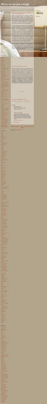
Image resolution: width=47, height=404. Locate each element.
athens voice (3, 328)
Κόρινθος (2, 97)
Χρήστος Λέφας (3, 318)
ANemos (2, 141)
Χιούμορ (2, 51)
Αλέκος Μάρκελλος (4, 368)
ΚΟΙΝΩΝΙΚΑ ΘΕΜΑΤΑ (4, 253)
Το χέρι (2, 313)
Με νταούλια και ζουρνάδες (3, 258)
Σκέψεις (2, 298)
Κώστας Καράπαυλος (4, 98)
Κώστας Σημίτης (3, 384)
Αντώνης (2, 207)
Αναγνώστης (3, 71)
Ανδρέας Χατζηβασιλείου (5, 206)
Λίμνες (2, 101)
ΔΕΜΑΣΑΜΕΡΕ (3, 230)
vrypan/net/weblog (4, 195)
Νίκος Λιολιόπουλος (4, 266)
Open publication (14, 66)
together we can (3, 365)
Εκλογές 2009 (3, 25)
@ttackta (2, 136)
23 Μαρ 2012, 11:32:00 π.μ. (18, 120)
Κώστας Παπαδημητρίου (4, 100)
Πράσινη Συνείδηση (4, 290)
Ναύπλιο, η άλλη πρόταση (5, 108)
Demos (2, 334)
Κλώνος (2, 33)
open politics (3, 353)
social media (3, 52)
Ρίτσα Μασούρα (3, 398)
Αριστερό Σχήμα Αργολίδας (3, 77)
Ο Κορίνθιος (3, 111)
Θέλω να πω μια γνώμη (15, 4)
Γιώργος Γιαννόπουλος (4, 226)
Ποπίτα (2, 289)
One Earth (2, 352)
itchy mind (2, 61)
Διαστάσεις (2, 379)
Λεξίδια (2, 254)
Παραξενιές (2, 277)
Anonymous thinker (4, 143)
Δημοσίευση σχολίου (16, 122)
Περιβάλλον (3, 43)
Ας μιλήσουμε (3, 211)
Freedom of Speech (4, 159)
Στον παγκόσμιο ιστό (4, 47)
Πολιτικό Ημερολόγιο (4, 395)
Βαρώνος (2, 216)
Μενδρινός (2, 259)
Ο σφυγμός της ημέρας (4, 270)
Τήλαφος (2, 304)
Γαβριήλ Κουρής (3, 220)
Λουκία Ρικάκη (3, 385)
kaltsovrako (2, 165)
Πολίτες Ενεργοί (3, 280)
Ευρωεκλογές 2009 (4, 27)
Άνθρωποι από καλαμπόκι (5, 202)
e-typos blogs (3, 337)
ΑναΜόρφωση (3, 369)
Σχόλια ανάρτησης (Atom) (19, 129)
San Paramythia (3, 181)
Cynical (2, 147)
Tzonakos (2, 191)
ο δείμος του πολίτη (17, 112)
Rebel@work (3, 176)
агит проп (2, 321)
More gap (25, 66)
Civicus (2, 331)
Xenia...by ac (3, 199)
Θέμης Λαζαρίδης (3, 247)
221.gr (2, 132)
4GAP (25, 101)
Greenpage (2, 345)
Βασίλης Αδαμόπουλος (4, 375)
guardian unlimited (4, 346)
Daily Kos (2, 333)
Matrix (2, 169)
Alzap (2, 140)
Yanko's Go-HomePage (4, 68)
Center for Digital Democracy (3, 330)
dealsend (2, 148)
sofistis (2, 185)
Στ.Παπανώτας (3, 299)
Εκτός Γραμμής (3, 237)
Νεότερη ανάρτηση (15, 126)
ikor (1, 163)
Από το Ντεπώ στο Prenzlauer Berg (4, 209)
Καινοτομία (2, 32)
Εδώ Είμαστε (3, 234)
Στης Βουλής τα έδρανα (4, 303)
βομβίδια (2, 218)
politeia (2, 358)
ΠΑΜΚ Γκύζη (3, 274)
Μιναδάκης (2, 262)
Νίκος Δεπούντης (3, 265)
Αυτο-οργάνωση (3, 17)
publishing (21, 66)
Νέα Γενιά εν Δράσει (4, 263)
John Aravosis (3, 349)
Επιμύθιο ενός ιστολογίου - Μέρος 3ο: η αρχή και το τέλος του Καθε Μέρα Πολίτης (22, 13)
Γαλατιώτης (2, 80)
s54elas (2, 180)
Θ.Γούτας (2, 246)
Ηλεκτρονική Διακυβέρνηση (3, 29)
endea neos (3, 158)
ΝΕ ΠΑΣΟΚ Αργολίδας (4, 109)
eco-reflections (3, 154)
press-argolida (3, 67)
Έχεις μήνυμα (3, 203)
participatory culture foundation (4, 357)
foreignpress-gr (3, 341)
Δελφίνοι (2, 229)
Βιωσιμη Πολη (3, 20)
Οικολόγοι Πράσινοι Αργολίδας (4, 116)
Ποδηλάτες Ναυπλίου (4, 118)
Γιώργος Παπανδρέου (4, 376)
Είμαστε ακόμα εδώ (4, 233)
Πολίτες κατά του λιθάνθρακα (3, 394)
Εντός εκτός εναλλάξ (4, 240)
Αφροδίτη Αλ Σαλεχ (4, 373)
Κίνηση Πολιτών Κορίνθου (5, 90)
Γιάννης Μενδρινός (4, 223)
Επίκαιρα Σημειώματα (4, 241)
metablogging (3, 170)
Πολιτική (2, 44)
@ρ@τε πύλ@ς (3, 137)
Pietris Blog (2, 65)
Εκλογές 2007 (3, 24)
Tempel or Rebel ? (4, 188)
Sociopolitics (3, 184)
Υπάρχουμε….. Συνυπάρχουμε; (3, 401)
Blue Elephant (3, 144)
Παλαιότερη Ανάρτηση (29, 126)
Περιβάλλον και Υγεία (4, 278)
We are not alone (3, 196)
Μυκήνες (2, 105)
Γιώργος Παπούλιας (4, 227)
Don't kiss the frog (3, 151)
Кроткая (2, 322)
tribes (2, 189)
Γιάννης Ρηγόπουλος (4, 81)
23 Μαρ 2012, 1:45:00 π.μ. (18, 109)
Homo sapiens (3, 162)
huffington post (3, 348)
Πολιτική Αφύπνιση (4, 286)
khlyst (2, 166)
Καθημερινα (3, 30)
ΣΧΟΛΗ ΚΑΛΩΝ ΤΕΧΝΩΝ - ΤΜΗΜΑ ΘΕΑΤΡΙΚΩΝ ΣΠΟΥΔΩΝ (4, 126)
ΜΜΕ (2, 36)
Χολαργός (2, 317)
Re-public (2, 361)
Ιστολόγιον (2, 249)
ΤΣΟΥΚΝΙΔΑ (3, 314)
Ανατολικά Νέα (3, 72)
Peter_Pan (2, 64)
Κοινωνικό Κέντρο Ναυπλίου (3, 92)
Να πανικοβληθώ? (4, 269)
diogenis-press (3, 60)
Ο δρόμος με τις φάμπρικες (3, 389)
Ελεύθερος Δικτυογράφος (5, 238)
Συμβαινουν (3, 48)
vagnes (2, 192)
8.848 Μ (2, 133)
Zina (1, 200)
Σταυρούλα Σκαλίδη (4, 122)
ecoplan (2, 338)
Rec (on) (2, 177)
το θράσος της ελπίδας (4, 307)
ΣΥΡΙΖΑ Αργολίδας (4, 123)
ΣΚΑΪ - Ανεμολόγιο (4, 399)
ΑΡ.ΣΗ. (2, 372)
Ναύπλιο (2, 37)
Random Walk (3, 174)
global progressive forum (5, 342)
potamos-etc (3, 173)
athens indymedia (3, 326)
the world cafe (3, 362)
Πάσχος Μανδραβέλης (4, 390)
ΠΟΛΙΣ (2, 283)
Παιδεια (2, 40)
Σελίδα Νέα (2, 294)
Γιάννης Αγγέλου (3, 222)
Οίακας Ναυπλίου (3, 112)
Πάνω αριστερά (3, 273)
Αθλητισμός (2, 14)
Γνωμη (2, 21)
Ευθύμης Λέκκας (3, 380)
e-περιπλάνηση (3, 152)
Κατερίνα (2, 250)
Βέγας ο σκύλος (3, 215)
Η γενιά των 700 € (3, 242)
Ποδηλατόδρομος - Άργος (5, 119)
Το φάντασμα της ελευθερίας (3, 311)
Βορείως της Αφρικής (4, 219)
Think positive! (3, 364)
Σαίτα (2, 293)
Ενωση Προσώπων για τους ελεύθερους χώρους (5, 85)
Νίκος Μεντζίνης (3, 267)
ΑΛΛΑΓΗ (28, 101)
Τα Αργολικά (3, 128)
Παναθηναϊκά (3, 41)
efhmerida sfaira (3, 155)
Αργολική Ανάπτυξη (4, 75)
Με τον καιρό (3, 104)
